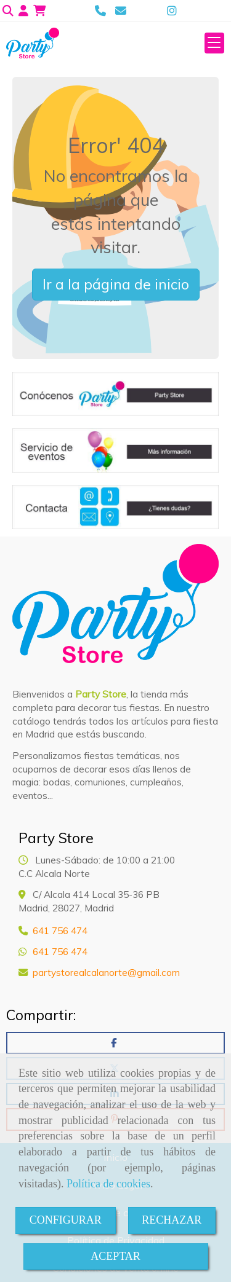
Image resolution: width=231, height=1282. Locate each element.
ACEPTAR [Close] (115, 1256)
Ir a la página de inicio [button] (116, 284)
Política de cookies (108, 1184)
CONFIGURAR (66, 1220)
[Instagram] (172, 11)
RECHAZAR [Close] (171, 1220)
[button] (23, 11)
